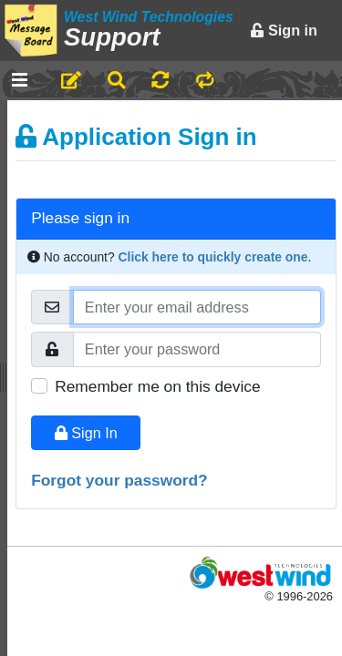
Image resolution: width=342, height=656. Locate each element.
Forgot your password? (119, 480)
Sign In (86, 433)
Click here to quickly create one (213, 257)
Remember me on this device (157, 386)
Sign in (283, 30)
